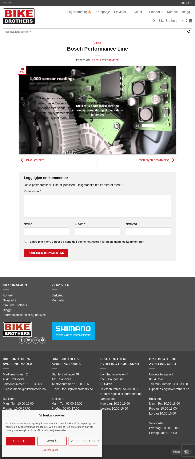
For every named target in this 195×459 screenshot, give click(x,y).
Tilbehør (156, 12)
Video (97, 43)
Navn (28, 223)
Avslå (52, 441)
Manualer (58, 300)
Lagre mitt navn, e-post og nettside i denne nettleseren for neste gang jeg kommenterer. (87, 241)
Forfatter (112, 60)
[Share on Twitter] (29, 340)
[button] (187, 20)
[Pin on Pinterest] (42, 340)
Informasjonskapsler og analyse (24, 314)
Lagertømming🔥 (79, 12)
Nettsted (131, 223)
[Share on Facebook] (22, 340)
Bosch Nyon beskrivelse (156, 160)
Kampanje (103, 12)
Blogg (186, 12)
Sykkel (139, 12)
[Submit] (189, 31)
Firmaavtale (7, 3)
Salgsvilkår (10, 300)
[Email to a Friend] (35, 340)
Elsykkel (121, 12)
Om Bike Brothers (165, 20)
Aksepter (21, 441)
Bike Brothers (31, 160)
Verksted (57, 295)
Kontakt (172, 12)
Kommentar (32, 191)
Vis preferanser (84, 441)
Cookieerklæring (50, 450)
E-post (80, 223)
